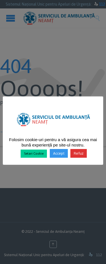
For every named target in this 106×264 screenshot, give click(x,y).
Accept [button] (58, 153)
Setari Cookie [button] (34, 153)
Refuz (78, 153)
